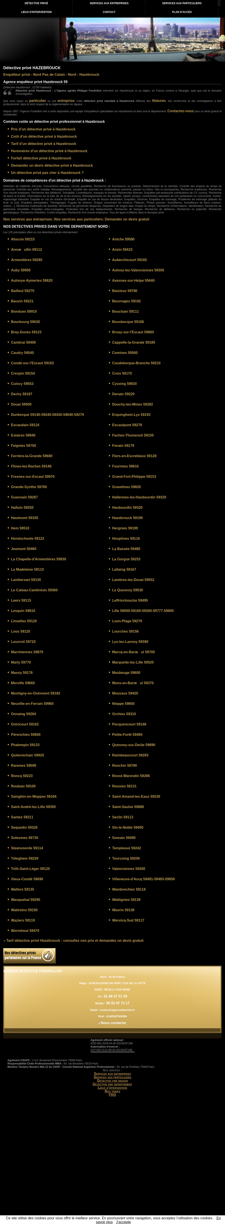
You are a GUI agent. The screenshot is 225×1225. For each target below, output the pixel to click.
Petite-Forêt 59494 (127, 734)
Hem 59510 (20, 528)
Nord (72, 74)
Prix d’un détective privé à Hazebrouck (43, 129)
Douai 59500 (21, 404)
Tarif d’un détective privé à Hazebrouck (43, 144)
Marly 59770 (21, 662)
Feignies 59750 (23, 445)
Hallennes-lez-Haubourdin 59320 (139, 497)
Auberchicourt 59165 (129, 260)
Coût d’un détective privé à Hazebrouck (44, 136)
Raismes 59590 (23, 765)
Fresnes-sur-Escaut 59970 (32, 476)
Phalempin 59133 (25, 745)
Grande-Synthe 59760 (29, 487)
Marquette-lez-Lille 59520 (133, 662)
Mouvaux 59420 (125, 693)
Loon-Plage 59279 (127, 621)
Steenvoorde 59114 (27, 848)
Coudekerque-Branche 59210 (136, 363)
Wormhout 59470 (25, 931)
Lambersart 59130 (26, 580)
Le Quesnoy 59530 (127, 590)
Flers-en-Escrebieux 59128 (134, 456)
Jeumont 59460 (23, 549)
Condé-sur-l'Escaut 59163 (32, 363)
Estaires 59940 (23, 435)
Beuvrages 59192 (126, 301)
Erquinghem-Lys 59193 (131, 415)
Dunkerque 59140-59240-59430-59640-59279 (47, 415)
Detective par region (112, 1080)
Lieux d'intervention (112, 1088)
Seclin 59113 (122, 817)
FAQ (112, 1095)
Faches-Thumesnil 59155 (133, 435)
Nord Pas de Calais (49, 74)
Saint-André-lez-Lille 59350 (33, 807)
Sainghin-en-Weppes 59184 (33, 796)
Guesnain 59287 (24, 497)
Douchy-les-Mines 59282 (132, 404)
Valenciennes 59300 (128, 869)
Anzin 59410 (122, 249)
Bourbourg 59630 (25, 322)
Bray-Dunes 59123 (26, 332)
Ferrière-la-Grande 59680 (32, 456)
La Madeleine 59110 (27, 569)
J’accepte (123, 1222)
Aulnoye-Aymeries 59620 (32, 280)
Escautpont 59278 (127, 425)
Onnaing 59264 (23, 714)
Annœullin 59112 (26, 249)
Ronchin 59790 (124, 765)
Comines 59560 (125, 353)
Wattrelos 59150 (24, 910)
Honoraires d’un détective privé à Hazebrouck (49, 151)
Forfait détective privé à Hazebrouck (41, 158)
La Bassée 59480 (126, 549)
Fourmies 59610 (125, 466)
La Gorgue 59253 (126, 559)
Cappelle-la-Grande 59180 (133, 342)
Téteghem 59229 (24, 858)
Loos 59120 (20, 631)
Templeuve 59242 (126, 848)
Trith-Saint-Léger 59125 (30, 869)
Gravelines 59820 (126, 487)
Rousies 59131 (124, 786)
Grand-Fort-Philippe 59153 (134, 476)
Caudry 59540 (22, 353)
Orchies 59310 (124, 714)
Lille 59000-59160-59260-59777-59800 (143, 611)
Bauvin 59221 (22, 301)
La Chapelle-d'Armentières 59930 (38, 559)
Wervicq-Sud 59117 (128, 920)
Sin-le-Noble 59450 (127, 827)
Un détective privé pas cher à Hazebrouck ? (47, 173)
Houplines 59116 (126, 538)
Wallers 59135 (22, 889)
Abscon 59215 (23, 239)
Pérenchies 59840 (25, 734)
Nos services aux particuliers (78, 219)
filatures (159, 101)
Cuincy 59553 (22, 384)
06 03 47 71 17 (117, 1003)
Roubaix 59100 (23, 786)
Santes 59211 (22, 817)
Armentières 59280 (26, 260)
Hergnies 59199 (125, 528)
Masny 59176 (22, 673)
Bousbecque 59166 (128, 322)
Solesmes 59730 (24, 838)
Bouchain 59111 (125, 311)
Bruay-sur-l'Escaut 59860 (133, 332)
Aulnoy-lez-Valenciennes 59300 (138, 270)
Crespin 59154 (23, 373)
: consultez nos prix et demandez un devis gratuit (74, 940)
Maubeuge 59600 (126, 673)
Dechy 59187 (21, 394)
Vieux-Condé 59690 (27, 879)
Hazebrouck (88, 74)
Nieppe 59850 (123, 703)
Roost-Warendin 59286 (131, 776)
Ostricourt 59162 (25, 724)
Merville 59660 (23, 683)
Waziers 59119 (23, 920)
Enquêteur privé (16, 74)
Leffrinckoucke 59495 (130, 600)
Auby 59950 (21, 270)
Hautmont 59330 (24, 518)
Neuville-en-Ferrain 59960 (32, 703)
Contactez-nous (180, 111)
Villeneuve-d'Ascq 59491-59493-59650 (143, 879)
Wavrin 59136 (123, 910)
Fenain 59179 (123, 445)
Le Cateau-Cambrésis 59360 (34, 590)
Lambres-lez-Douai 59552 (133, 580)
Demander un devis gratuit (127, 219)
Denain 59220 (123, 394)
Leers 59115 (21, 600)
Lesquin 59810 (23, 611)
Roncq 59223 (22, 776)
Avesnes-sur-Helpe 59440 (133, 280)
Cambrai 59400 (23, 342)
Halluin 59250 (22, 507)
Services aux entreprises (112, 1073)
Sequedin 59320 (24, 827)
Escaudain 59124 (25, 425)
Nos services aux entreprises (27, 219)
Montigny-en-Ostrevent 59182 (35, 693)
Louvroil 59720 (23, 642)
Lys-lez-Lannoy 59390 (130, 642)
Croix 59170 (122, 373)
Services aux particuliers (112, 1077)
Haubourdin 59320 (127, 507)
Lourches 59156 (125, 631)
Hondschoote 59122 (27, 538)
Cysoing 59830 (124, 384)
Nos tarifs (112, 1091)
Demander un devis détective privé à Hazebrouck (52, 165)
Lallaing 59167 (124, 569)
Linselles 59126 (24, 621)
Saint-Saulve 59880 (128, 807)
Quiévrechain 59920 (27, 755)
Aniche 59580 (123, 239)
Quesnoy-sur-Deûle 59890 (133, 745)
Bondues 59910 (24, 311)
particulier (37, 101)
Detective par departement (112, 1084)
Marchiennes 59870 (27, 652)
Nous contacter (113, 1023)
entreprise (66, 101)
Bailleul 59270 (22, 291)
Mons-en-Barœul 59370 (133, 683)
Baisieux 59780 (124, 291)
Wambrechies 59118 (128, 889)
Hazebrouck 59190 (127, 518)
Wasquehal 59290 (25, 900)
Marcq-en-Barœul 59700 (133, 652)
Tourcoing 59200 (126, 858)
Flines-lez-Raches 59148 (31, 466)
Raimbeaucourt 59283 (130, 755)
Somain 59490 (124, 838)
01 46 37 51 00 (115, 996)
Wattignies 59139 (126, 900)
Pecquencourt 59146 (129, 724)
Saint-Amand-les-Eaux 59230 (136, 796)
